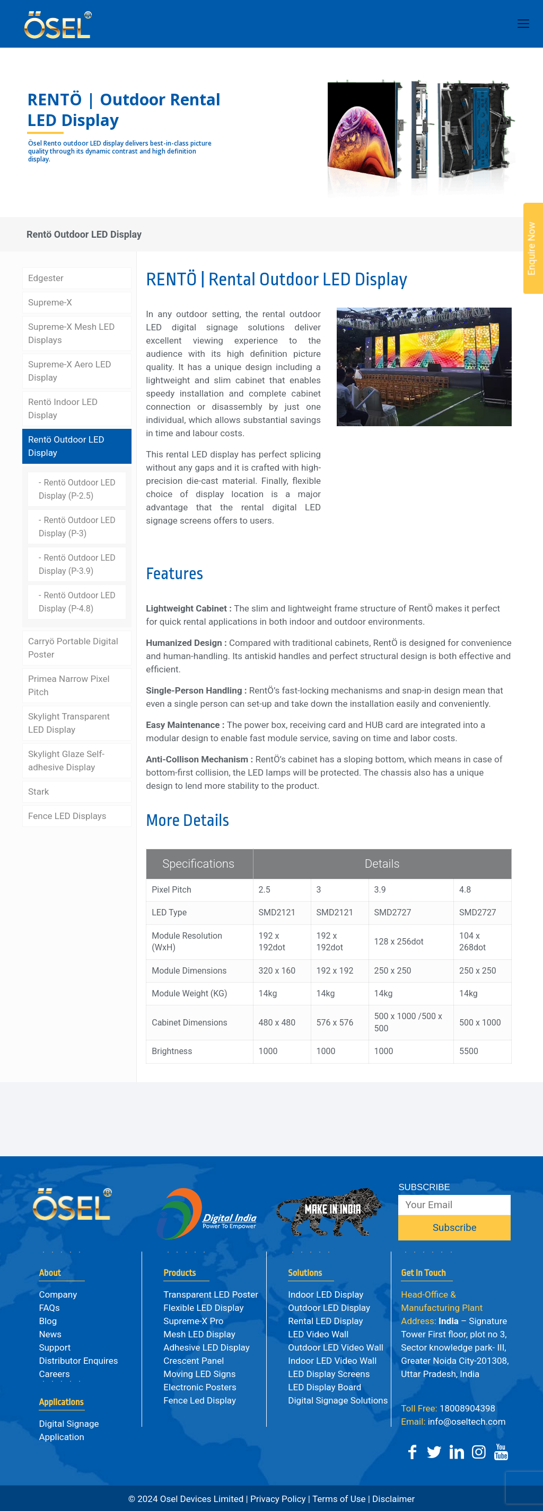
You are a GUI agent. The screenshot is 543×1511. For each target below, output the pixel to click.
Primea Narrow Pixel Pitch (69, 684)
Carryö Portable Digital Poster (73, 646)
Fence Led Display (199, 1400)
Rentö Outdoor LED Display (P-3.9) (77, 562)
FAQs (49, 1307)
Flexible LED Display (203, 1307)
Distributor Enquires (78, 1360)
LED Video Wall (318, 1334)
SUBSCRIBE (424, 1187)
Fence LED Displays (67, 814)
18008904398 (448, 1408)
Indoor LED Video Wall (332, 1360)
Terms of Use (339, 1499)
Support (55, 1347)
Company (58, 1294)
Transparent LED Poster (210, 1294)
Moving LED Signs (199, 1374)
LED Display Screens (329, 1374)
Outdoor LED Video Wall (335, 1347)
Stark (38, 790)
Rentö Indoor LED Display (63, 407)
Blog (48, 1321)
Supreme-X (50, 300)
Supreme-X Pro (193, 1321)
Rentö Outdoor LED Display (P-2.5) (77, 487)
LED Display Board (324, 1387)
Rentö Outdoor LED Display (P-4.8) (77, 600)
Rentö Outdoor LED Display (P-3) (77, 525)
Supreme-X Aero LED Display (69, 369)
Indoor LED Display (325, 1294)
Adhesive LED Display (206, 1347)
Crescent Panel (193, 1360)
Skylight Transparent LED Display (69, 721)
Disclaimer (392, 1499)
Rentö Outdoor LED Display (66, 444)
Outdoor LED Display (329, 1307)
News (50, 1334)
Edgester (46, 276)
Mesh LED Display (199, 1334)
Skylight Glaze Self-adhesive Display (66, 759)
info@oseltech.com (453, 1421)
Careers (54, 1374)
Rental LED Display (325, 1321)
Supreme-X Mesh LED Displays (71, 332)
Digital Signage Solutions (338, 1400)
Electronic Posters (199, 1387)
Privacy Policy (278, 1499)
